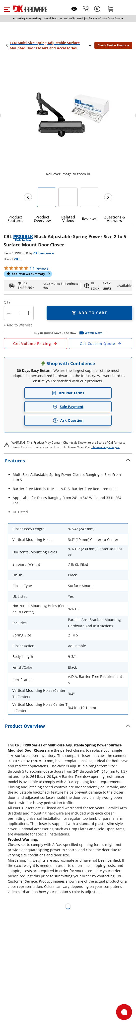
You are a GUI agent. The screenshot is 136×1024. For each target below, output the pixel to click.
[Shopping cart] (111, 9)
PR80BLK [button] (23, 236)
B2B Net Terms (68, 393)
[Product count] (19, 313)
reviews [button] (40, 268)
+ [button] (28, 313)
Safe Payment (68, 406)
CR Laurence (43, 253)
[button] (6, 8)
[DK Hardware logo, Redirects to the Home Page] (30, 8)
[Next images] (108, 197)
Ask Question (68, 420)
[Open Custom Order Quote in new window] (100, 343)
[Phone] (86, 9)
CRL (17, 259)
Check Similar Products (113, 45)
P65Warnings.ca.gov (105, 447)
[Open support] (124, 1012)
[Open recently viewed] (74, 9)
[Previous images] (28, 197)
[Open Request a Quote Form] (35, 343)
